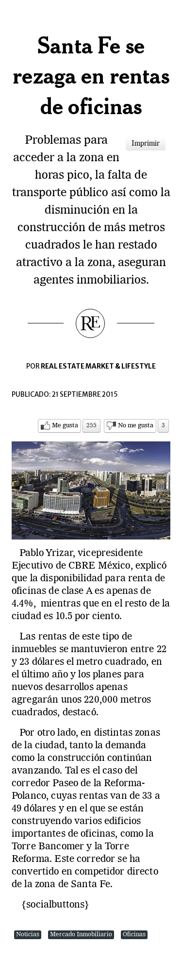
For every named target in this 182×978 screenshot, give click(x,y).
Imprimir (146, 143)
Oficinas (134, 934)
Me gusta (65, 425)
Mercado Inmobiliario (81, 934)
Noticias (27, 934)
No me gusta (135, 425)
